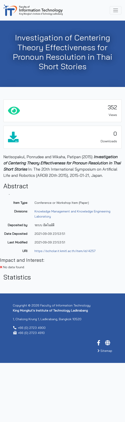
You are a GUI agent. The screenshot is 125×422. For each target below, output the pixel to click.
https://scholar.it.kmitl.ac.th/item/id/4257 (65, 251)
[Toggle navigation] (115, 10)
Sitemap (105, 410)
